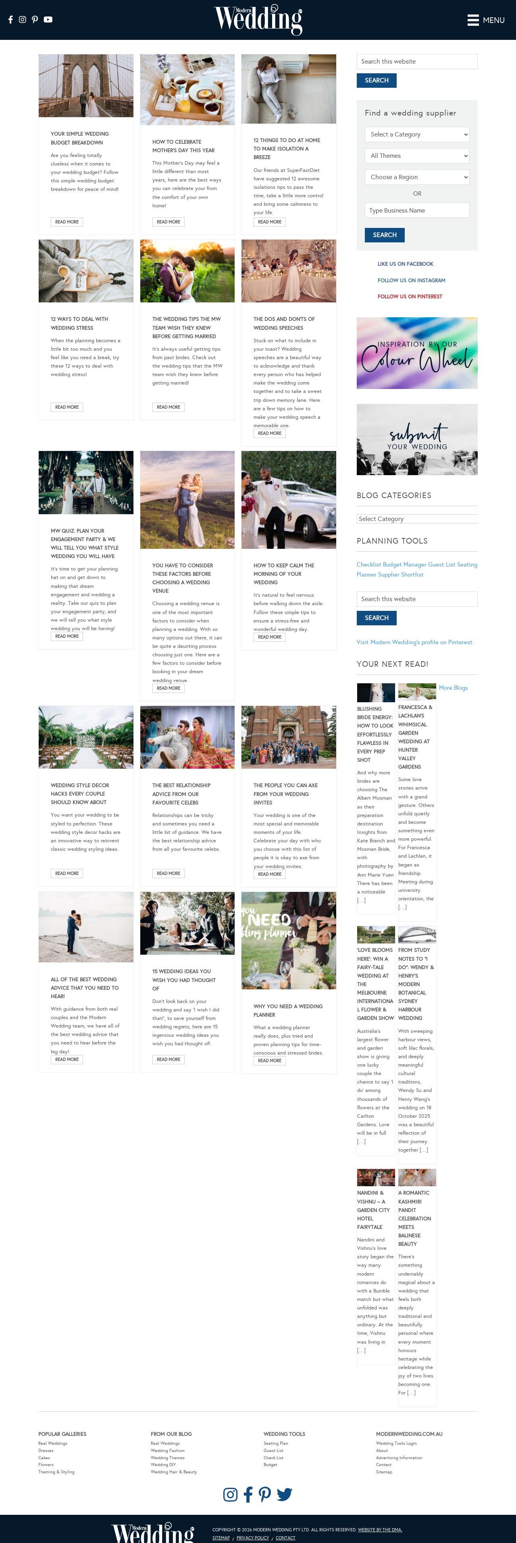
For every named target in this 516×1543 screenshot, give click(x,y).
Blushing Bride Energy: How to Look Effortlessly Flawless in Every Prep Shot (375, 734)
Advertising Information (399, 1457)
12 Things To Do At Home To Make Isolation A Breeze (287, 149)
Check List (273, 1457)
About (382, 1450)
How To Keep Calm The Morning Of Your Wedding (284, 574)
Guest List (442, 564)
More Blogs (453, 687)
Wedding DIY (163, 1464)
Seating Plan (276, 1443)
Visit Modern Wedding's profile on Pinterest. (415, 642)
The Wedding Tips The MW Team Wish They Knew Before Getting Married (186, 327)
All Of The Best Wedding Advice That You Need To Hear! (85, 988)
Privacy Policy (253, 1538)
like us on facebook (405, 264)
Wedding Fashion (168, 1450)
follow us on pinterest (410, 297)
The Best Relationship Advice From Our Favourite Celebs (181, 794)
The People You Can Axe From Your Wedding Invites (286, 794)
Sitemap (384, 1472)
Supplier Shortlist (401, 574)
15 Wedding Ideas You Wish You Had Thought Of (184, 980)
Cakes (44, 1457)
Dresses (46, 1450)
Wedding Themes (168, 1457)
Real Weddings (52, 1443)
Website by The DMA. (380, 1530)
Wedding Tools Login (396, 1443)
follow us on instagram (411, 280)
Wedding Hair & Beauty (174, 1472)
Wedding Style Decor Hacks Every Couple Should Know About (80, 794)
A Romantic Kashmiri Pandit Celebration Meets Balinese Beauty (414, 1218)
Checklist (369, 564)
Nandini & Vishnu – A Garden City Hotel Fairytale (373, 1210)
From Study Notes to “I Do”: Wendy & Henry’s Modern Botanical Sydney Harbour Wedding (416, 984)
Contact (383, 1464)
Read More (67, 222)
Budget (270, 1464)
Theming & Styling (56, 1472)
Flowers (46, 1464)
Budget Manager (405, 564)
